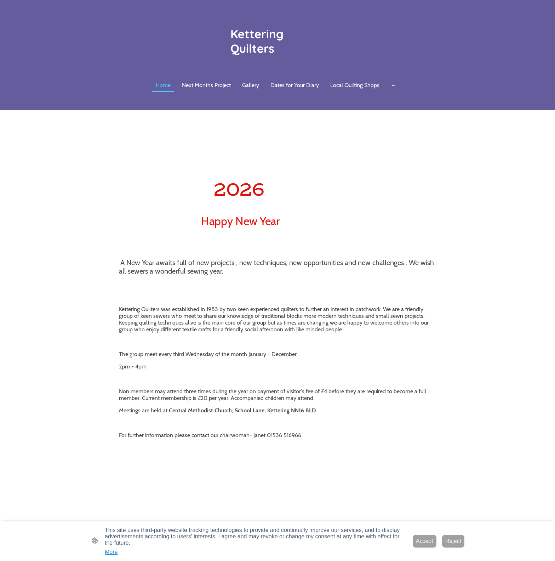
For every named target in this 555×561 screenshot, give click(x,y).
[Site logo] (277, 41)
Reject (453, 541)
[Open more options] (394, 85)
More (111, 552)
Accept (424, 541)
